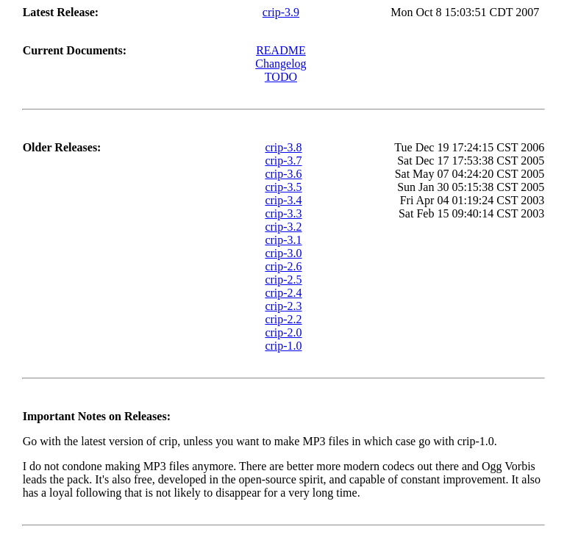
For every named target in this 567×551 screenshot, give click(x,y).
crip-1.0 (283, 345)
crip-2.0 (283, 332)
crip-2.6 (283, 266)
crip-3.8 (283, 147)
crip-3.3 (283, 213)
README (281, 50)
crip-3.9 (281, 12)
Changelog (280, 63)
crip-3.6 (283, 174)
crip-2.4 (283, 293)
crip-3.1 (283, 240)
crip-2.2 (283, 319)
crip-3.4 (283, 200)
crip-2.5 (283, 279)
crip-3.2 (283, 226)
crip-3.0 (283, 253)
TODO (281, 77)
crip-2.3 (283, 306)
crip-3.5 (283, 187)
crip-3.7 (283, 160)
